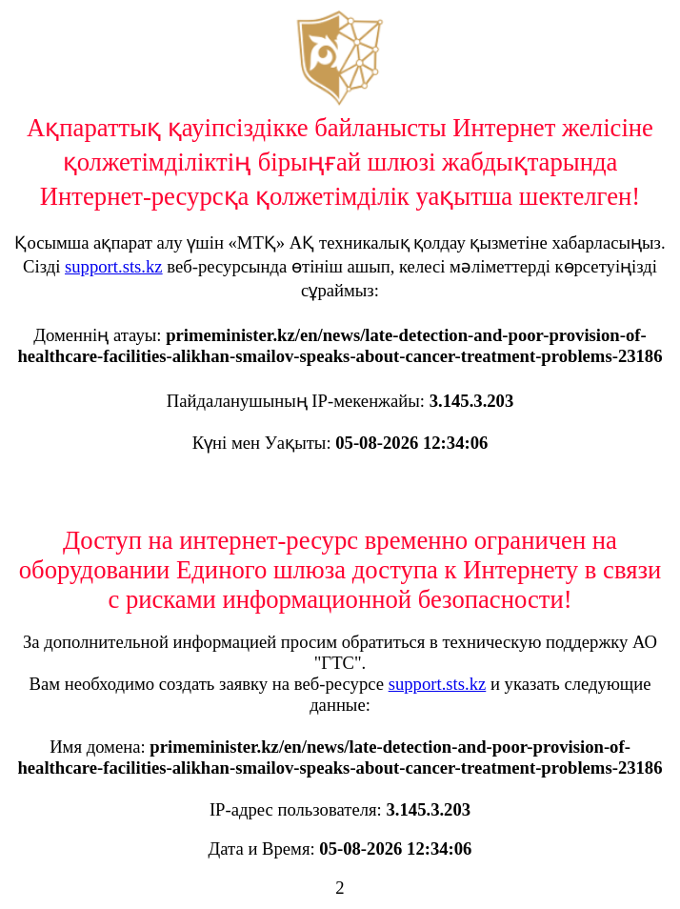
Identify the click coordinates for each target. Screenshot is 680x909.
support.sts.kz (114, 266)
